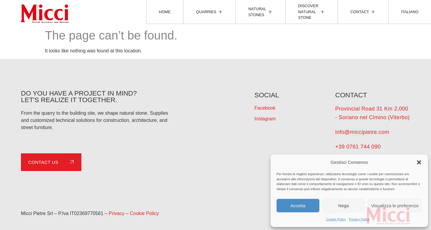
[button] (419, 162)
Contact (363, 11)
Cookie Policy (336, 219)
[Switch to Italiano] (409, 12)
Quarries (209, 11)
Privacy (116, 213)
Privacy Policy (359, 219)
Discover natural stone (311, 12)
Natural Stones (260, 12)
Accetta (297, 205)
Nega (343, 205)
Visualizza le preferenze (395, 205)
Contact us (52, 162)
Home (165, 12)
